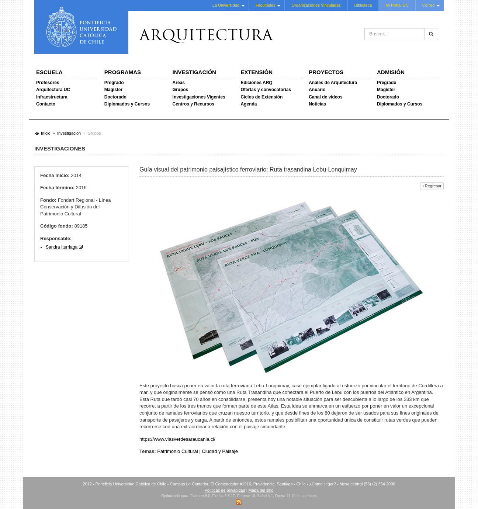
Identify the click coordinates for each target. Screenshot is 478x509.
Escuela (49, 72)
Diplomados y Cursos (127, 104)
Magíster (113, 89)
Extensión (256, 72)
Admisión (391, 72)
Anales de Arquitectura (333, 82)
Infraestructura (51, 97)
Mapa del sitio (261, 490)
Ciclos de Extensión (261, 97)
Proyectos (326, 72)
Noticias (317, 104)
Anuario (317, 89)
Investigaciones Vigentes (199, 97)
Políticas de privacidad (225, 490)
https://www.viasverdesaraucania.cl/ (177, 439)
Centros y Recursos (193, 104)
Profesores (47, 82)
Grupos (180, 89)
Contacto (45, 104)
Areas (179, 82)
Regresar (431, 186)
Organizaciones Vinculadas (315, 5)
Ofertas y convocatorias (265, 89)
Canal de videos (325, 97)
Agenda (248, 104)
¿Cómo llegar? (322, 484)
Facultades (266, 5)
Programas (122, 72)
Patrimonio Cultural (177, 451)
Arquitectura (206, 36)
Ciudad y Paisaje (220, 451)
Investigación (194, 72)
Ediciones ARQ (256, 82)
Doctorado (115, 97)
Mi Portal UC (396, 5)
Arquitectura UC (53, 89)
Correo (428, 5)
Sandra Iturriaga (61, 247)
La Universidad (225, 5)
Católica (143, 484)
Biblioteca (363, 5)
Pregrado (114, 82)
